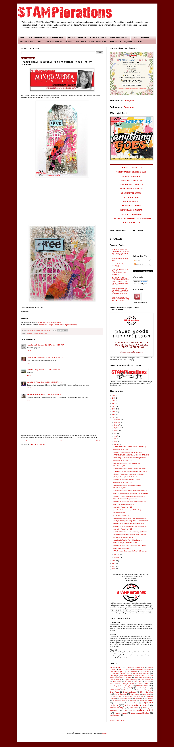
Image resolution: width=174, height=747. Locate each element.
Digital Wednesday (131, 679)
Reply (29, 351)
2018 (114, 414)
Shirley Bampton (146, 692)
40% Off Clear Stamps (30, 42)
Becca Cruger (124, 669)
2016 (114, 561)
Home (22, 38)
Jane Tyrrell (137, 681)
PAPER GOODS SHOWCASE (131, 189)
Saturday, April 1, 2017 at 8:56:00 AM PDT (48, 394)
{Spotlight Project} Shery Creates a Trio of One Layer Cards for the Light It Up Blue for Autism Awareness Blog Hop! (120, 281)
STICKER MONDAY (131, 201)
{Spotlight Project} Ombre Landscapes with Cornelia (129, 545)
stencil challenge (115, 715)
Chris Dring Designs (126, 675)
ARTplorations (115, 667)
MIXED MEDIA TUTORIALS (131, 185)
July (115, 433)
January (116, 557)
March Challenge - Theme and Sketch (125, 543)
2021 (114, 406)
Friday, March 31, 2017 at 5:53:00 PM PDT (47, 370)
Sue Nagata (135, 694)
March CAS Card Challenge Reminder (125, 499)
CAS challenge (116, 671)
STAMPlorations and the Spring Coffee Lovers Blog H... (130, 471)
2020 (114, 409)
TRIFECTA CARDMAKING (131, 214)
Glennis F (30, 370)
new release (134, 708)
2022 (114, 403)
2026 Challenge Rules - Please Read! (46, 38)
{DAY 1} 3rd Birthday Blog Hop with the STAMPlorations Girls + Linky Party (120, 272)
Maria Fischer (143, 684)
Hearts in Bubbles (44, 322)
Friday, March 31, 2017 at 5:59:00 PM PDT (49, 382)
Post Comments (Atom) (37, 444)
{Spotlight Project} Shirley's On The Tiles (126, 477)
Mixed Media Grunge (46, 325)
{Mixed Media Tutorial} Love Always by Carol (127, 463)
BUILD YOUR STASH (131, 223)
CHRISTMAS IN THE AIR (131, 168)
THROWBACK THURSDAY (131, 210)
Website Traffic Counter (117, 720)
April (115, 441)
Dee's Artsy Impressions (142, 677)
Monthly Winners (98, 38)
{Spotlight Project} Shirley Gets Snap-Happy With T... (129, 523)
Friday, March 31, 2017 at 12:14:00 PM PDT (50, 345)
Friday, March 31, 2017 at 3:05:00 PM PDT (50, 357)
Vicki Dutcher (148, 698)
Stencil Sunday (120, 694)
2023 (114, 401)
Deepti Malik (115, 679)
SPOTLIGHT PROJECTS (131, 193)
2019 (114, 412)
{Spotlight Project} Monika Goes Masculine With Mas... (130, 501)
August (116, 430)
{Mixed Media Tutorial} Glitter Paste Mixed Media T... (129, 518)
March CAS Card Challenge (122, 548)
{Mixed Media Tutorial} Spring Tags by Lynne (127, 485)
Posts (137, 260)
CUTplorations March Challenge (123, 537)
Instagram (129, 100)
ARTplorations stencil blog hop (135, 667)
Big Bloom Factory (71, 325)
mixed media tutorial (32, 333)
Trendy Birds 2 (59, 325)
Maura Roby (113, 686)
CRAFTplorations (132, 671)
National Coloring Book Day (143, 688)
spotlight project (144, 710)
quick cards (128, 710)
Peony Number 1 (56, 322)
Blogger (104, 733)
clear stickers (119, 703)
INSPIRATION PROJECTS (131, 180)
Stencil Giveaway (140, 38)
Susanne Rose (43, 333)
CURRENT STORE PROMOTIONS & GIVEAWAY (131, 218)
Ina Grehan (128, 681)
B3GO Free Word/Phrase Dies (58, 42)
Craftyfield (128, 677)
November (117, 422)
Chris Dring (113, 675)
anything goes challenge (120, 700)
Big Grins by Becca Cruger (141, 669)
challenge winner (146, 700)
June (115, 436)
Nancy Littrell (128, 688)
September (117, 428)
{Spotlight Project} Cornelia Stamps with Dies (127, 452)
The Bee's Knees (115, 696)
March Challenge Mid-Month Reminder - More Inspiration (131, 493)
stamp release (121, 713)
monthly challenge (117, 708)
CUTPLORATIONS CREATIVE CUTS (131, 172)
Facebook (129, 107)
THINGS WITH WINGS (131, 206)
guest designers (133, 703)
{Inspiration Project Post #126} (122, 449)
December (117, 420)
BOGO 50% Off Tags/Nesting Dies (126, 42)
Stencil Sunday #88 (119, 488)
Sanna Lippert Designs (143, 690)
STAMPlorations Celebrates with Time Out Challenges (130, 551)
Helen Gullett (31, 345)
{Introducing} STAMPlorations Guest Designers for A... (130, 458)
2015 (114, 563)
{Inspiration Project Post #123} (122, 507)
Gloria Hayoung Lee (147, 679)
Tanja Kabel (146, 694)
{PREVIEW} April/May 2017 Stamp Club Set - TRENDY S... (131, 455)
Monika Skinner (142, 686)
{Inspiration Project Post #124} (122, 482)
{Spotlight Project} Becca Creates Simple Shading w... (130, 526)
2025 (114, 398)
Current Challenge (77, 38)
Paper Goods (115, 690)
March (116, 444)
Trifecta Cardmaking (125, 698)
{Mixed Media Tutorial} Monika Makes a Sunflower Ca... (130, 491)
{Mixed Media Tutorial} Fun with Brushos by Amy (128, 540)
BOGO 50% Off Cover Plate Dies (91, 42)
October (116, 425)
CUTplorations (144, 671)
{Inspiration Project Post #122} (122, 529)
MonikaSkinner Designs (116, 688)
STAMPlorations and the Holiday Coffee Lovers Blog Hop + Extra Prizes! (120, 298)
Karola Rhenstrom (115, 683)
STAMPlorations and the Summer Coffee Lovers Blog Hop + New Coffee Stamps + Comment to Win (120, 252)
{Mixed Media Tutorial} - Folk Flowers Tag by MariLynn (130, 532)
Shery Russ (114, 692)
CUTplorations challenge (141, 673)
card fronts (133, 700)
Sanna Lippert (128, 690)
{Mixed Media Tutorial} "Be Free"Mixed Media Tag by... (130, 447)
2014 (114, 566)
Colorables (120, 677)
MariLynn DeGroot (128, 684)
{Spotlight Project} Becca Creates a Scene (126, 479)
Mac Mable (30, 394)
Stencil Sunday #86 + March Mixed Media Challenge (129, 534)
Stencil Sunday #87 (119, 512)
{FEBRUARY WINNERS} (121, 515)
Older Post (99, 441)
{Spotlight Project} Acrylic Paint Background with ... (129, 496)
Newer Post (25, 441)
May (115, 439)
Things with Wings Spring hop (134, 696)
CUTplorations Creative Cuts (119, 673)
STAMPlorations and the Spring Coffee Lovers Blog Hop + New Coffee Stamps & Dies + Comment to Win (120, 291)
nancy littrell (31, 382)
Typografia (137, 698)
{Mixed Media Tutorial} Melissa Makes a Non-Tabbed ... (130, 469)
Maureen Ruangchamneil (126, 686)
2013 (114, 569)
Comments (138, 264)
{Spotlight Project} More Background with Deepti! (128, 474)
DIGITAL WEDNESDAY (131, 176)
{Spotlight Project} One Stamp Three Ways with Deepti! (130, 521)
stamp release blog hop (140, 713)
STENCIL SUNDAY (131, 197)
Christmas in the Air (140, 675)
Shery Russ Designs (129, 692)
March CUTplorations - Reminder (123, 504)
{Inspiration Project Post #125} (122, 460)
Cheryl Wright (31, 357)
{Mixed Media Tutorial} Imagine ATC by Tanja (127, 510)
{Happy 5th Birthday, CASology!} (118, 264)
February (117, 554)
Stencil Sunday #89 (119, 466)
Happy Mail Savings (119, 38)
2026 (114, 395)
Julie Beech (148, 681)
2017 (114, 417)
